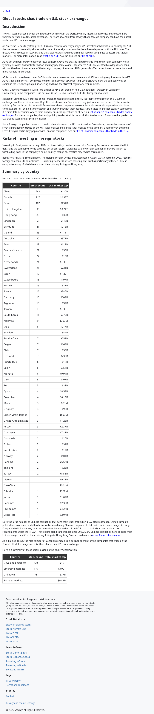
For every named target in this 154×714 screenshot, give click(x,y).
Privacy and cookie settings (20, 703)
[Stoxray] (15, 3)
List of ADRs (12, 641)
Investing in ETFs (15, 669)
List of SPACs (13, 633)
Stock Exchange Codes (18, 657)
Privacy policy (13, 680)
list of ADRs (88, 56)
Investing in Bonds (16, 665)
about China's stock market (106, 535)
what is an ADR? (51, 56)
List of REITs (12, 637)
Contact (10, 696)
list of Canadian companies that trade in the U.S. (102, 131)
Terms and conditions (17, 685)
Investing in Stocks (16, 661)
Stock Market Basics (17, 652)
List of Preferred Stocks (19, 624)
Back (8, 11)
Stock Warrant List (16, 628)
